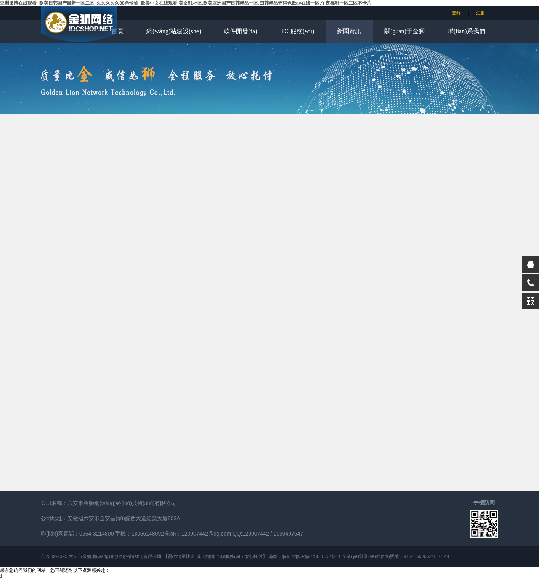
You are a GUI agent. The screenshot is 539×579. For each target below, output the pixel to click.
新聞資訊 (349, 31)
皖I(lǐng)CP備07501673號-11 (311, 556)
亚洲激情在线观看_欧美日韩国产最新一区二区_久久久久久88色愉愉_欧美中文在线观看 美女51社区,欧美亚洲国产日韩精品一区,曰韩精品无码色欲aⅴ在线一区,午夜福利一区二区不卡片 (185, 3)
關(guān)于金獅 (404, 31)
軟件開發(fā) (240, 31)
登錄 (456, 13)
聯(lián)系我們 (466, 31)
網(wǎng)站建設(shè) (173, 31)
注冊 (480, 13)
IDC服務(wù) (297, 31)
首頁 (117, 31)
